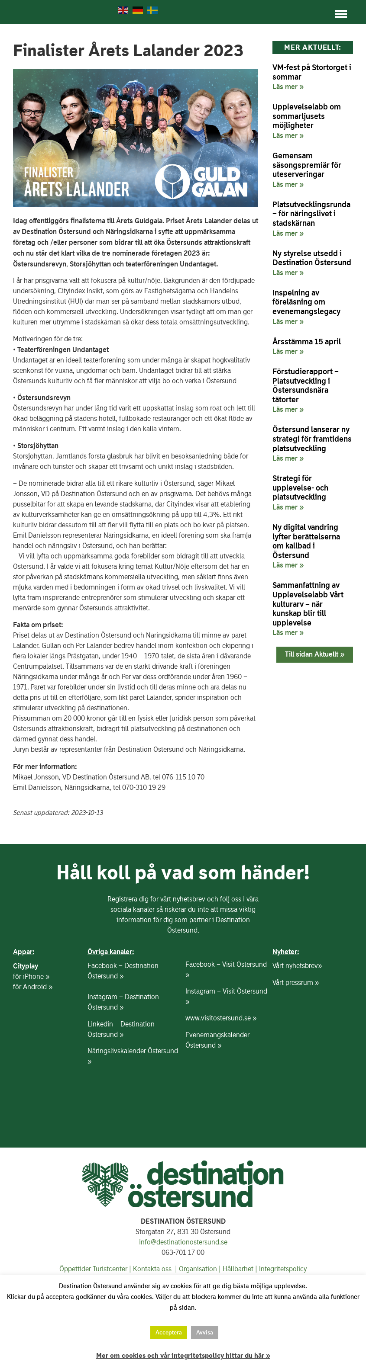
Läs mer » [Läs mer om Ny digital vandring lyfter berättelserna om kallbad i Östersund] (288, 573)
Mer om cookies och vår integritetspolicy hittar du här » (183, 1355)
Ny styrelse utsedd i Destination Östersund (311, 266)
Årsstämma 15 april (306, 350)
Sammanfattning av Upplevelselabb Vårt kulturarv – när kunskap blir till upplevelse (307, 612)
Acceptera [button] (168, 1332)
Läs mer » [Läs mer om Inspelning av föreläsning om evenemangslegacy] (288, 329)
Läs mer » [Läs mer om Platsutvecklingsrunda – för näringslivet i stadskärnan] (288, 241)
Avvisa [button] (204, 1332)
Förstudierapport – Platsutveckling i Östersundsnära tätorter (305, 394)
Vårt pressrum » (295, 991)
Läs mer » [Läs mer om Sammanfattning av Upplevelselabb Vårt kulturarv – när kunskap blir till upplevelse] (288, 641)
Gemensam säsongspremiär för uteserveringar (306, 173)
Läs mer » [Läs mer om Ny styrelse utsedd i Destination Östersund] (288, 281)
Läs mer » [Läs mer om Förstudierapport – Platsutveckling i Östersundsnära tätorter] (288, 418)
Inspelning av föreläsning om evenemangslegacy (306, 310)
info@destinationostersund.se (183, 1251)
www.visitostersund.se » (220, 1027)
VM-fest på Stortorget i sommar (311, 80)
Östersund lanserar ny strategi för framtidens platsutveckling (312, 447)
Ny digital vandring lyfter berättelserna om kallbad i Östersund (306, 550)
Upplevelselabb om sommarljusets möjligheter (306, 124)
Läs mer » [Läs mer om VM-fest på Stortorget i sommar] (288, 95)
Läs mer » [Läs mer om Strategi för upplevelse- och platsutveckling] (288, 515)
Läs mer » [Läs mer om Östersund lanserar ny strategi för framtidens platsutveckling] (288, 466)
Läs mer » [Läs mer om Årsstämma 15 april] (288, 360)
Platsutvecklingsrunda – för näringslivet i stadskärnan (311, 222)
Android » (37, 995)
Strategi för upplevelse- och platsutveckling (300, 496)
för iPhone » (31, 985)
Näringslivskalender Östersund (132, 1059)
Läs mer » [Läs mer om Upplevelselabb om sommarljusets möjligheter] (288, 144)
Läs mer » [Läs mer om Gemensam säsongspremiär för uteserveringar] (288, 193)
